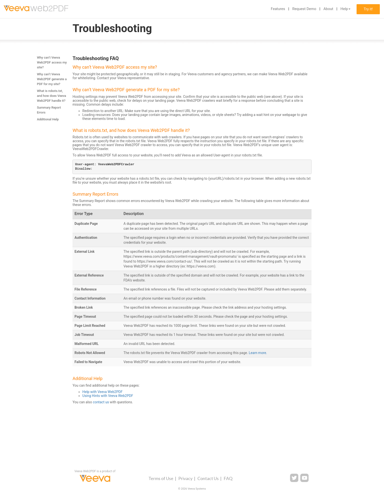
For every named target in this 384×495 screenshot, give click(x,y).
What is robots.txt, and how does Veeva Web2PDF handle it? (51, 95)
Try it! (368, 9)
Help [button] (345, 9)
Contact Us (208, 478)
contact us (101, 402)
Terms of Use (160, 478)
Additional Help (48, 119)
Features (278, 9)
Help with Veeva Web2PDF (102, 392)
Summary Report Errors (49, 110)
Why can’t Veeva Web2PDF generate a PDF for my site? (52, 79)
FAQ (228, 478)
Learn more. (258, 353)
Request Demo (304, 9)
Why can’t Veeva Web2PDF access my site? (52, 62)
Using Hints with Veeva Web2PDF (107, 396)
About (328, 9)
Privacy (185, 478)
